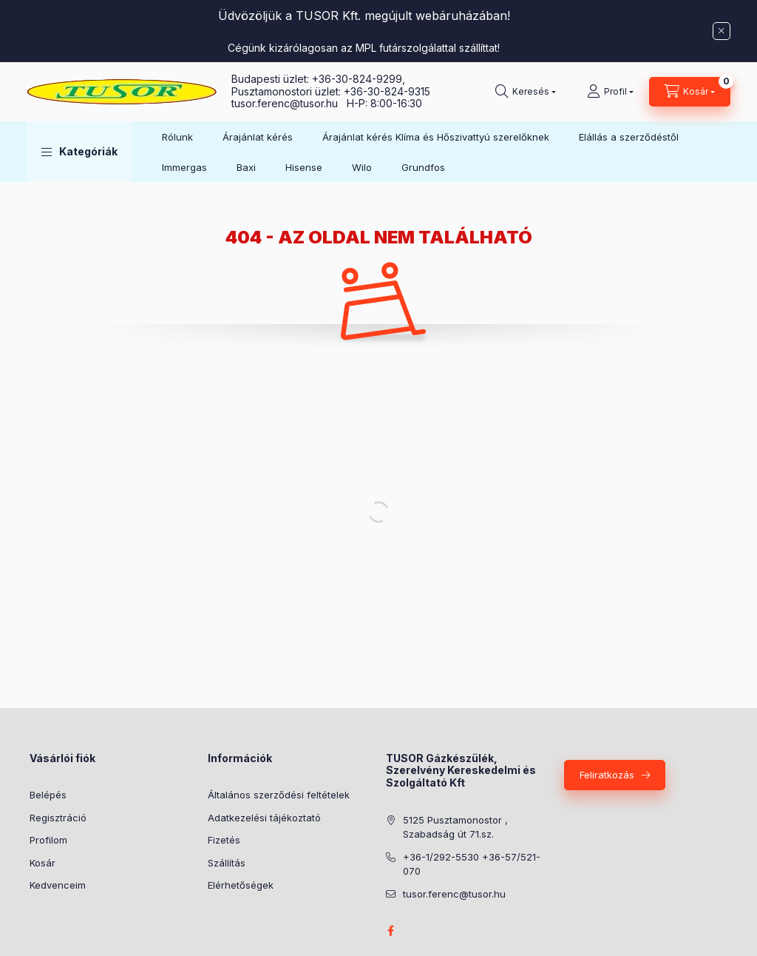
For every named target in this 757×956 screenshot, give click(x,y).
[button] (79, 151)
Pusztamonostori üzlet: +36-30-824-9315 (330, 91)
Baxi (246, 167)
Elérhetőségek (241, 885)
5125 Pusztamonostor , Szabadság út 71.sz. (455, 827)
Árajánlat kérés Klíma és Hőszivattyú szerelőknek (435, 137)
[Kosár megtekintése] (689, 92)
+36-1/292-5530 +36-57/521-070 (471, 864)
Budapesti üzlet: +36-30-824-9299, (319, 79)
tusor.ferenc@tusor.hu (289, 103)
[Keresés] (525, 92)
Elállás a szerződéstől (629, 137)
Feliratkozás (607, 775)
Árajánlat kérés (258, 137)
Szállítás (226, 863)
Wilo (362, 167)
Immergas (184, 167)
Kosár (42, 863)
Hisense (303, 167)
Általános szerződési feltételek (279, 795)
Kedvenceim (58, 885)
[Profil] (610, 92)
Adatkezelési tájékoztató (264, 818)
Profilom (48, 840)
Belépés (48, 795)
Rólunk (177, 137)
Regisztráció (58, 818)
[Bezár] (721, 31)
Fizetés (224, 840)
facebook (390, 931)
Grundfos (423, 167)
